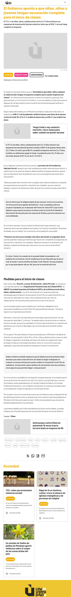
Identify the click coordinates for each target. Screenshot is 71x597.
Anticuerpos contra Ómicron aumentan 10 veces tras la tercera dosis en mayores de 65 (48, 425)
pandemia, (62, 440)
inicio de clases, (21, 440)
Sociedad (8, 75)
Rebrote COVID (21, 75)
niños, (37, 440)
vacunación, (9, 440)
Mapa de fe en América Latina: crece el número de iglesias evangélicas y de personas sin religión (52, 494)
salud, (15, 445)
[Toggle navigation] (65, 2)
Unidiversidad (36, 75)
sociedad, (35, 445)
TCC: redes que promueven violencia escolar (19, 491)
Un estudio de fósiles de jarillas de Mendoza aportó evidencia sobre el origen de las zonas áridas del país (19, 548)
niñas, (31, 440)
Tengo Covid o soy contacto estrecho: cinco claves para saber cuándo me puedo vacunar (48, 130)
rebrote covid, (24, 445)
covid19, (53, 440)
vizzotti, (8, 445)
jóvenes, (45, 440)
